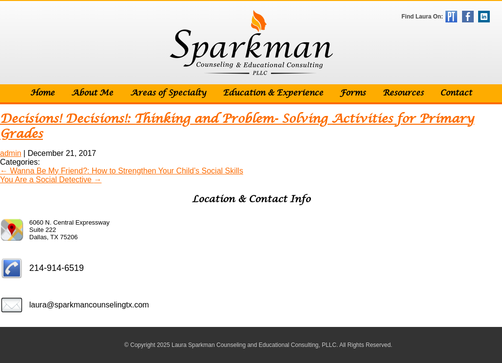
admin (10, 153)
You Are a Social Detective (50, 179)
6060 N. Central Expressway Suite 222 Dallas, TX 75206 (69, 230)
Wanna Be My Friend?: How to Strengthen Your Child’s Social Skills (121, 171)
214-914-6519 (56, 268)
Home (42, 93)
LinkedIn (484, 16)
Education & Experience (273, 93)
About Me (92, 93)
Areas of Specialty (168, 93)
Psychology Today (451, 16)
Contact (456, 93)
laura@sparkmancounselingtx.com (89, 305)
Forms (353, 93)
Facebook (468, 16)
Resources (403, 93)
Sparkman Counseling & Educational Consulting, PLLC (251, 42)
